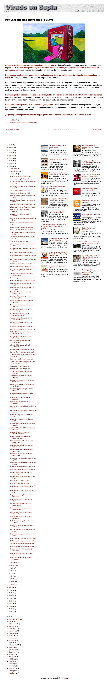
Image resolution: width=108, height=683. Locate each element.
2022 (10, 155)
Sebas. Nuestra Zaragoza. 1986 (20, 190)
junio (12, 570)
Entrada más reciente (12, 129)
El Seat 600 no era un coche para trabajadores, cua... (20, 332)
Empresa (19, 122)
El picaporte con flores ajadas (58, 199)
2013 (10, 598)
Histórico (11, 647)
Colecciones (12, 624)
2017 (10, 587)
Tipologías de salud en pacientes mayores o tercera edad (90, 147)
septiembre (14, 562)
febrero (13, 581)
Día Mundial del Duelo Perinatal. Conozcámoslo (20, 341)
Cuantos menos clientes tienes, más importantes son (21, 318)
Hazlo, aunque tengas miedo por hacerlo (22, 278)
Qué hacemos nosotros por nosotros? (21, 264)
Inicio (55, 129)
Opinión (11, 656)
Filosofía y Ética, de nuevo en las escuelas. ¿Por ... (20, 292)
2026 (10, 145)
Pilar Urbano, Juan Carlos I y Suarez (21, 252)
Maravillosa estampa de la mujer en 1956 (22, 326)
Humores (11, 649)
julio (12, 568)
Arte (10, 621)
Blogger (65, 678)
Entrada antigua (97, 129)
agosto (13, 565)
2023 (10, 153)
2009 (10, 609)
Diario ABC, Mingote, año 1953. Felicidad (22, 204)
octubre (13, 174)
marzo (13, 579)
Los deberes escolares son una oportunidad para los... (19, 310)
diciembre (14, 168)
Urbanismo (12, 673)
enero (13, 584)
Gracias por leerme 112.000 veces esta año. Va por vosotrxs (59, 173)
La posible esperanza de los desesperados (57, 146)
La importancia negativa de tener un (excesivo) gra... (21, 473)
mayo (12, 573)
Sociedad (11, 668)
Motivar (11, 654)
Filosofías (25, 122)
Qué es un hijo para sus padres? (20, 366)
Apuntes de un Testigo (15, 619)
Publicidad (12, 659)
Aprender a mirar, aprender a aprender (22, 543)
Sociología (12, 670)
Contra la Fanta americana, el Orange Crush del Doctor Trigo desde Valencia (58, 253)
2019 (10, 163)
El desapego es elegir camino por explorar (23, 538)
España (11, 635)
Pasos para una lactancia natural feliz (21, 359)
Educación (13, 122)
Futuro (11, 642)
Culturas (11, 626)
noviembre (14, 171)
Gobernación (12, 645)
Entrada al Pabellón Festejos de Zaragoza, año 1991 (20, 433)
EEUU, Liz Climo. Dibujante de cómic (21, 227)
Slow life (34, 122)
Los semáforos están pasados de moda (22, 349)
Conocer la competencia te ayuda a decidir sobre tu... (21, 504)
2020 (10, 161)
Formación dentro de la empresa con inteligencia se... (21, 441)
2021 (10, 158)
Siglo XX (11, 664)
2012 (10, 601)
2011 (10, 603)
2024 (10, 150)
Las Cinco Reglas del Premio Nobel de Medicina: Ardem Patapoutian (90, 257)
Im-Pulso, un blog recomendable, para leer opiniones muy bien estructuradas (89, 272)
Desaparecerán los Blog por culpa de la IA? (90, 201)
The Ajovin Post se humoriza (19, 241)
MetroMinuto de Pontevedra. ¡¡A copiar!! (22, 467)
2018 (10, 166)
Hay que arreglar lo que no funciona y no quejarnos (90, 189)
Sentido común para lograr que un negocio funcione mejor (91, 175)
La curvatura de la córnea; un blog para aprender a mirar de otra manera (91, 243)
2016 (10, 590)
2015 (10, 593)
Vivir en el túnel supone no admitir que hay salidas (57, 211)
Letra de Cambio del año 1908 (19, 481)
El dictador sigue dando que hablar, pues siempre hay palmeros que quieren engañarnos (53, 226)
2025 (10, 147)
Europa (11, 638)
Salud (30, 122)
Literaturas (12, 652)
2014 (10, 595)
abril (12, 576)
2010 (10, 606)
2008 (10, 611)
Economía (12, 628)
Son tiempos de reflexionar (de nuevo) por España (58, 239)
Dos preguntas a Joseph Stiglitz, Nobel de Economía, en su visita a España (91, 162)
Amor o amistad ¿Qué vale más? (20, 176)
